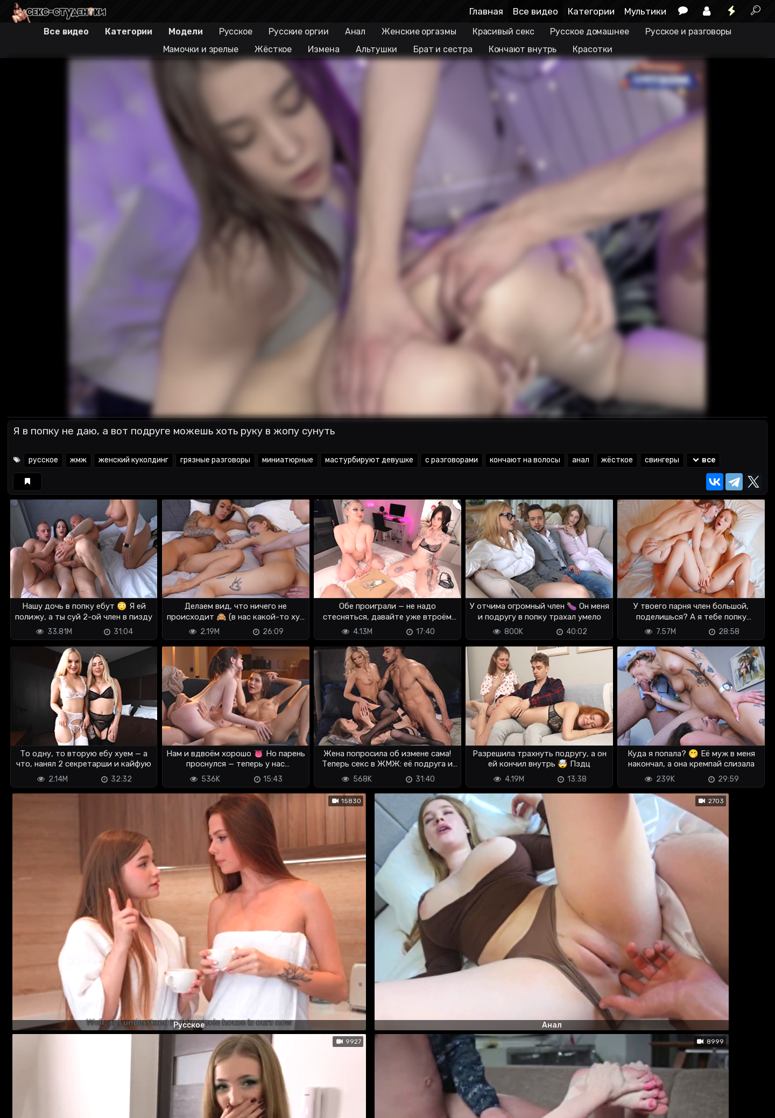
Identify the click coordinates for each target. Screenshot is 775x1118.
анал (580, 460)
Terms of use (63, 1103)
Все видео (535, 11)
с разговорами (451, 460)
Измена (323, 49)
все (703, 460)
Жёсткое (273, 49)
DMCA (25, 1103)
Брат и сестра (443, 49)
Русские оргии (299, 31)
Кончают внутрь (523, 49)
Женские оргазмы (419, 31)
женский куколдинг (133, 460)
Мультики (645, 11)
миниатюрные (287, 460)
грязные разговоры (215, 460)
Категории (591, 11)
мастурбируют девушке (369, 460)
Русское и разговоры (688, 31)
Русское (235, 31)
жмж (78, 460)
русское (43, 460)
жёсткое (617, 460)
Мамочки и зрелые (200, 49)
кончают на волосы (525, 460)
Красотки (592, 49)
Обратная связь (120, 1103)
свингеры (662, 460)
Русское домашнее (589, 31)
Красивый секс (503, 31)
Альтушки (376, 49)
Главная (486, 11)
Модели (185, 31)
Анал (355, 31)
